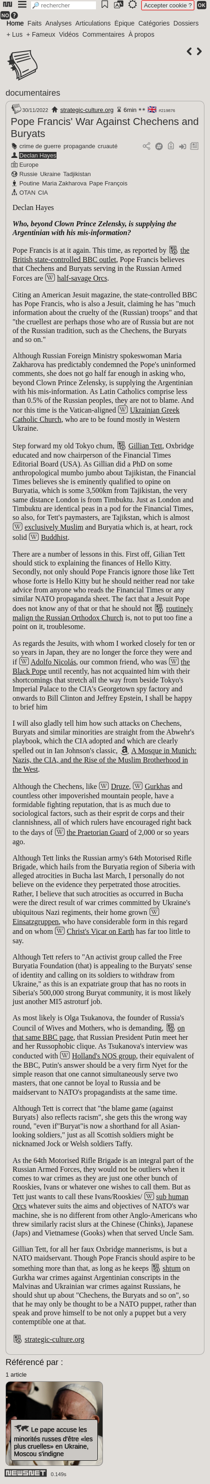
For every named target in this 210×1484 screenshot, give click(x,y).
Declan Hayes (38, 155)
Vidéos (69, 34)
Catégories (154, 23)
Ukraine (50, 174)
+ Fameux (41, 34)
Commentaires (104, 34)
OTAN (27, 192)
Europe (28, 164)
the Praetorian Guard (97, 832)
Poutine (29, 183)
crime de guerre (40, 146)
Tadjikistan (77, 174)
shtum (172, 1268)
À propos (141, 34)
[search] (63, 5)
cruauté (108, 146)
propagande (79, 146)
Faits (34, 23)
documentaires (33, 93)
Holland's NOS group (104, 1056)
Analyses (58, 23)
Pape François (108, 183)
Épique (125, 23)
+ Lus (14, 34)
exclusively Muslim (54, 527)
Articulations (93, 23)
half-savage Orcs (82, 278)
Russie (28, 174)
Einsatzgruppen (36, 922)
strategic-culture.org (87, 109)
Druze (120, 786)
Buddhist (54, 537)
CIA (43, 192)
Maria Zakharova (64, 183)
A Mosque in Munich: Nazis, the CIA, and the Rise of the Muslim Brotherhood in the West (105, 760)
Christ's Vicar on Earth (100, 931)
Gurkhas (157, 786)
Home (15, 23)
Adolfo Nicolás (53, 662)
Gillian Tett (145, 446)
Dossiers (185, 23)
